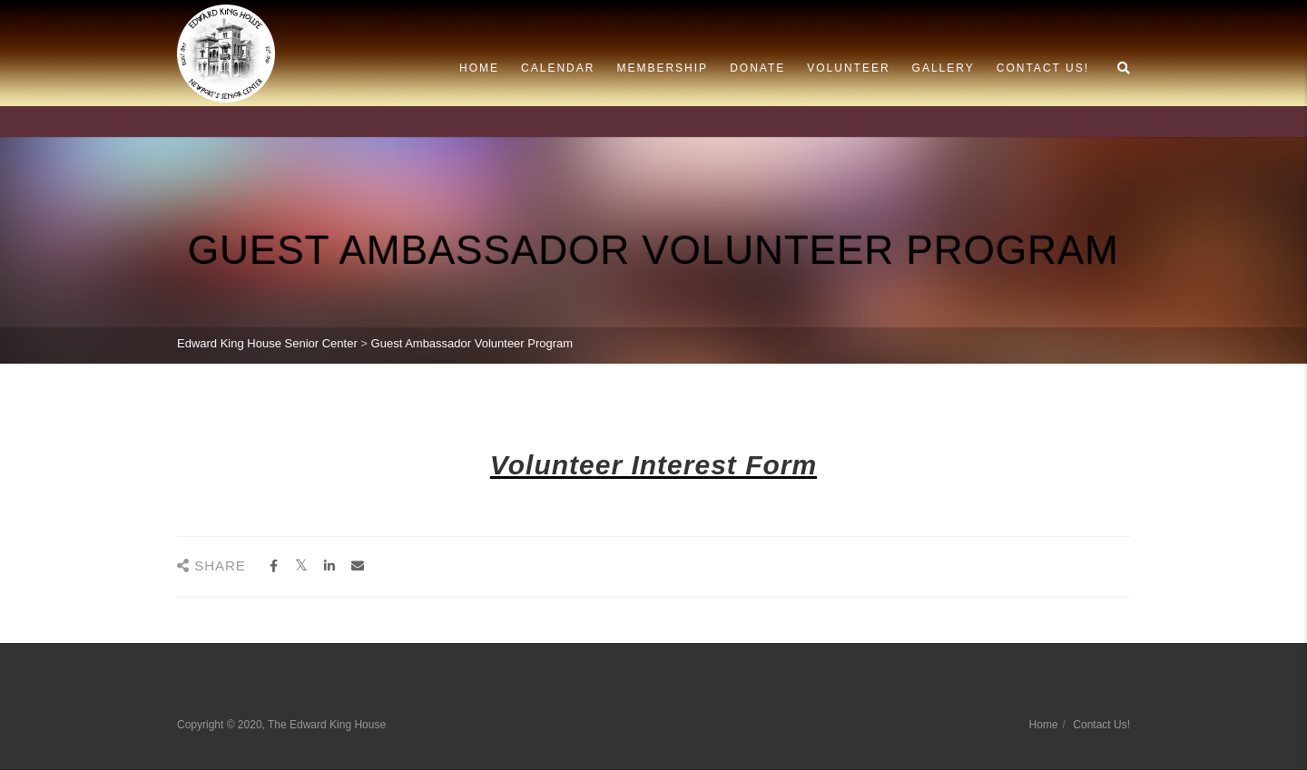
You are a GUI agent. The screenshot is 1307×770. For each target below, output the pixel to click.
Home (479, 68)
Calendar (558, 68)
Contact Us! (1043, 68)
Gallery (943, 68)
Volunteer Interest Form (653, 465)
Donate (757, 68)
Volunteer (848, 68)
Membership (662, 68)
